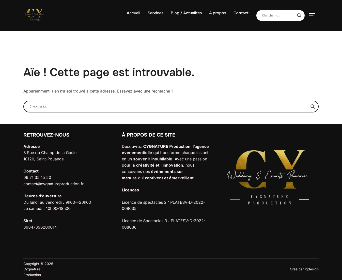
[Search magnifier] (299, 15)
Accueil (133, 13)
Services (155, 13)
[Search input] (278, 15)
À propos (217, 13)
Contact (241, 13)
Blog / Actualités (186, 13)
